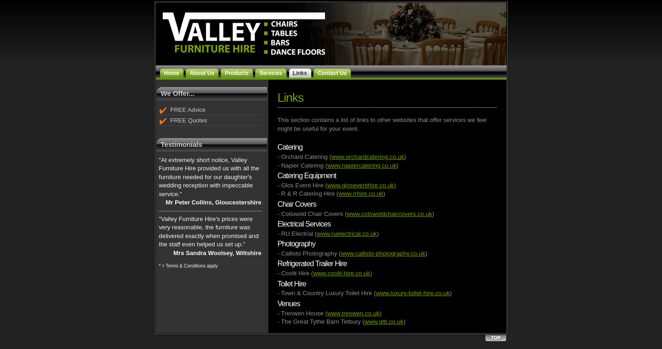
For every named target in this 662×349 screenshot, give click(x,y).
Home (171, 73)
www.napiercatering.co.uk (361, 165)
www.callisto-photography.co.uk (383, 253)
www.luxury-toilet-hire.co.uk (413, 293)
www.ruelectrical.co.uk (347, 233)
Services (270, 73)
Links (300, 73)
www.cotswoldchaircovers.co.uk (389, 213)
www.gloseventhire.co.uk (360, 185)
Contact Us (332, 73)
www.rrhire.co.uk (360, 193)
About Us (202, 73)
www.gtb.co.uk (384, 321)
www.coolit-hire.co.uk (341, 273)
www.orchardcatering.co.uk (367, 156)
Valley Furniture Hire (235, 28)
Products (237, 73)
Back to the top (495, 338)
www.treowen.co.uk (353, 313)
